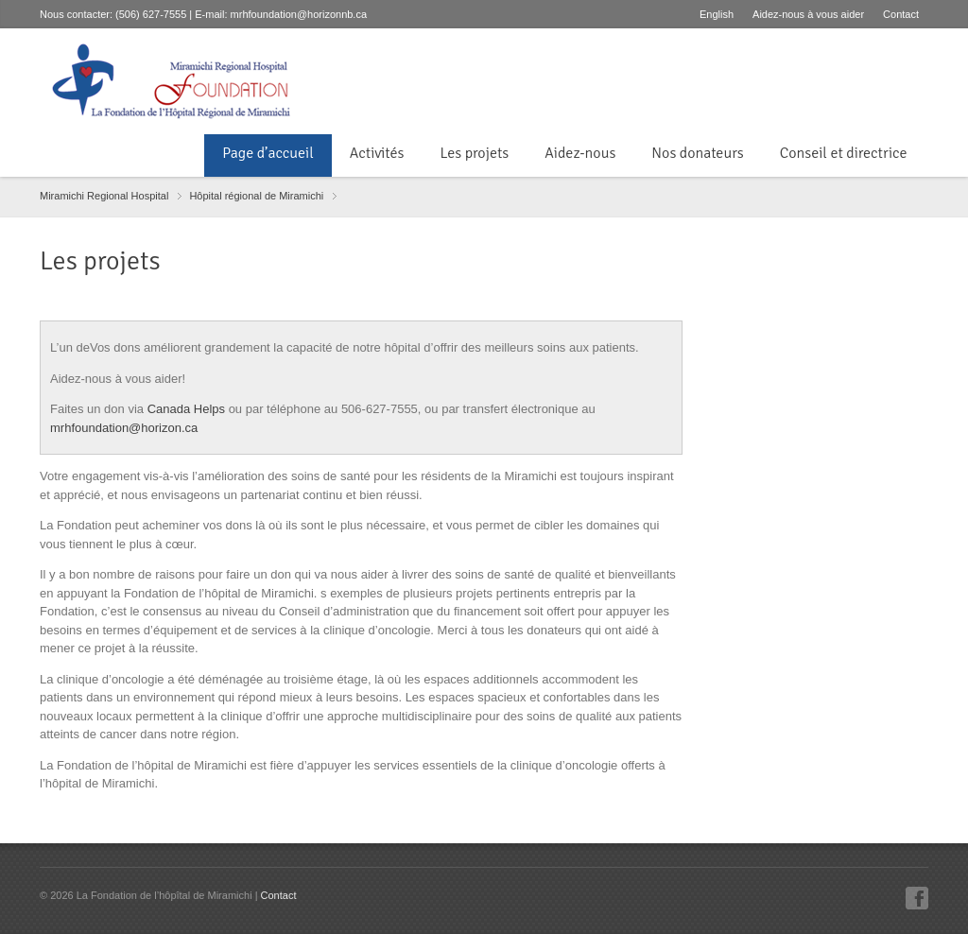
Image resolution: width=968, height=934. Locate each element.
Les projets (474, 153)
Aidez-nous (579, 153)
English (717, 14)
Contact (901, 14)
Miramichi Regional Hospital (104, 195)
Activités (377, 153)
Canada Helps (186, 409)
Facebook (917, 898)
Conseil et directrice (845, 153)
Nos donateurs (697, 153)
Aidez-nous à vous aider (808, 14)
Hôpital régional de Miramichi (256, 195)
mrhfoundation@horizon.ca (124, 428)
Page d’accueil (267, 153)
